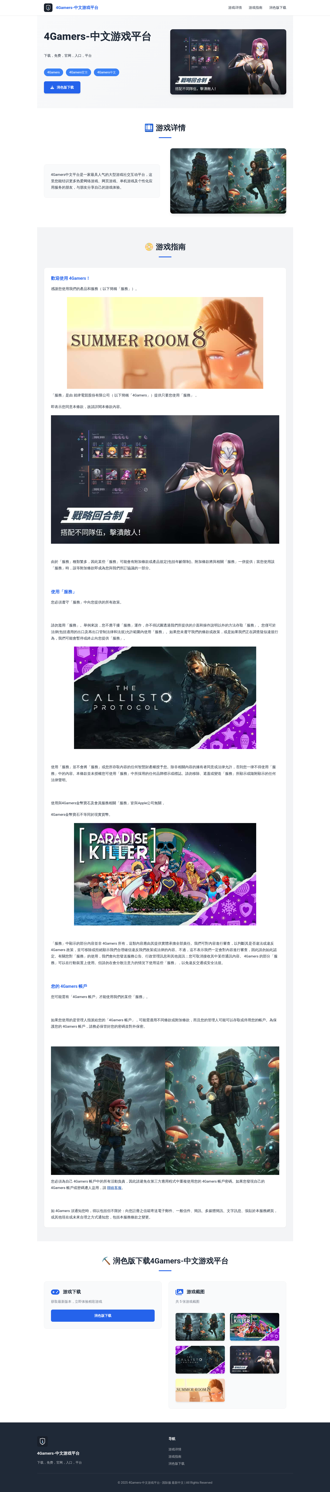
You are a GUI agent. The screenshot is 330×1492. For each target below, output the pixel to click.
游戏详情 (235, 8)
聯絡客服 (114, 1188)
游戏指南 (255, 8)
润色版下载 (277, 8)
